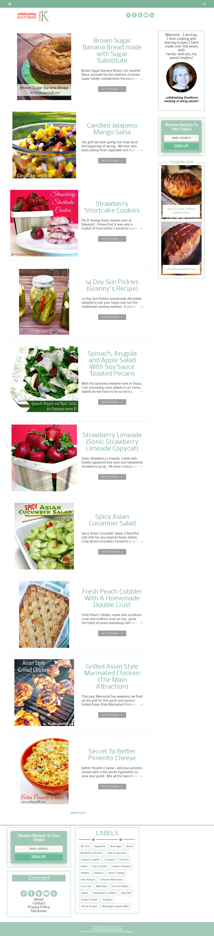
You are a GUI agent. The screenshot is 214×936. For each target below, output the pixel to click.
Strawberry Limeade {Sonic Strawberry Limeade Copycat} (112, 442)
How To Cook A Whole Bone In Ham (181, 211)
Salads (84, 893)
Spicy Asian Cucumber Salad (112, 520)
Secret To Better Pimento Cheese (112, 755)
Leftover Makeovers (111, 879)
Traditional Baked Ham (181, 269)
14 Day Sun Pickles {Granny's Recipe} (112, 285)
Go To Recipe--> (112, 89)
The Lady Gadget (125, 931)
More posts (78, 813)
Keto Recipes (88, 879)
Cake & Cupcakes (116, 853)
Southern (107, 899)
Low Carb (86, 886)
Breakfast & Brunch (91, 853)
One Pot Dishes (119, 886)
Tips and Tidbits (152, 4)
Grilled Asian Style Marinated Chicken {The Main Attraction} (112, 677)
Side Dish (126, 893)
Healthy (85, 873)
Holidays (98, 873)
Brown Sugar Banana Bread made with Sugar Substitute (112, 51)
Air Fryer (85, 846)
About (13, 4)
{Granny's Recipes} (116, 4)
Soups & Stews (89, 899)
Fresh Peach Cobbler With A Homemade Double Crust (112, 599)
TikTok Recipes (89, 906)
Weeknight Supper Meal (115, 906)
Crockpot (109, 859)
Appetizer (100, 846)
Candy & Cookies (90, 859)
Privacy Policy (39, 907)
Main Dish (101, 886)
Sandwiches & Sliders (104, 893)
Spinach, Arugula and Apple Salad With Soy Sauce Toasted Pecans (112, 364)
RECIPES (66, 4)
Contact (30, 4)
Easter (84, 866)
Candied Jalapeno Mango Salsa (112, 129)
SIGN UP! (181, 146)
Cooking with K (114, 927)
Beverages (116, 846)
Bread (130, 846)
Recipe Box (86, 4)
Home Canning (116, 873)
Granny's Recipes (121, 866)
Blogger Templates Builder (110, 929)
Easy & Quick (99, 866)
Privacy (49, 4)
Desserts (124, 859)
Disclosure (39, 911)
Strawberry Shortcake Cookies (112, 207)
